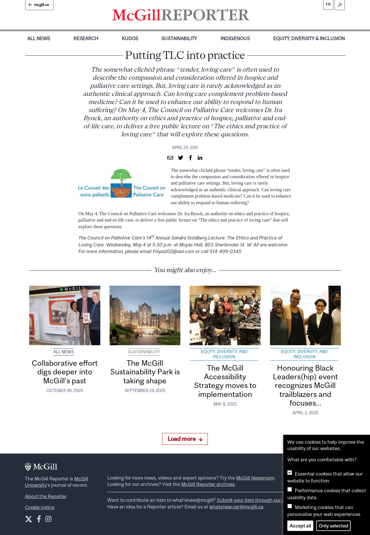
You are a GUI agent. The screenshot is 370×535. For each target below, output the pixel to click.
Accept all (300, 526)
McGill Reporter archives (208, 484)
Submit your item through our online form (261, 500)
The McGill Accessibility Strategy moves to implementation (225, 381)
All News (38, 38)
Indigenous (235, 38)
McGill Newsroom (255, 478)
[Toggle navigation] (254, 16)
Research (85, 38)
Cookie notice (39, 507)
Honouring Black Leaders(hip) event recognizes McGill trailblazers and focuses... (305, 385)
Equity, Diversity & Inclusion (309, 38)
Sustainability (179, 38)
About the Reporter (46, 496)
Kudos (130, 38)
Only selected (333, 526)
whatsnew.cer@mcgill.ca (236, 507)
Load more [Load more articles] (185, 438)
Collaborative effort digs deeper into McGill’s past (65, 371)
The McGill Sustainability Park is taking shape (145, 371)
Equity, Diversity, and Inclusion (224, 354)
